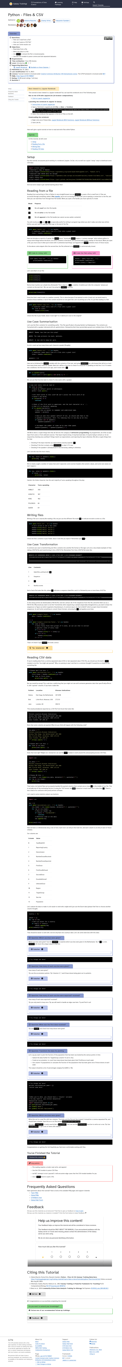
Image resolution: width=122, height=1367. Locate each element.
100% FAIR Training (41, 1348)
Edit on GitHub (40, 1362)
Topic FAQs (34, 1193)
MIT (104, 74)
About (37, 1341)
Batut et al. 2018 (94, 1352)
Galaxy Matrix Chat (67, 1350)
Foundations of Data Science (39, 4)
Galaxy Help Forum (37, 1200)
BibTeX (35, 1294)
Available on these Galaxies (39, 67)
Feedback (10, 96)
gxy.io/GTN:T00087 (46, 1356)
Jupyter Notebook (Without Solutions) (87, 120)
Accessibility (38, 1346)
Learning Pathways (59, 4)
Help (74, 4)
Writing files (36, 146)
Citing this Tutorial (13, 99)
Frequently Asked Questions (13, 92)
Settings (85, 4)
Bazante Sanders (61, 21)
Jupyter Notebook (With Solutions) (63, 120)
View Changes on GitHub (43, 1364)
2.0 (18, 78)
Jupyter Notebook (20, 67)
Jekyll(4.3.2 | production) (69, 1360)
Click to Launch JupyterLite (41, 98)
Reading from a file (38, 144)
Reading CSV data (38, 149)
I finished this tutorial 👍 (36, 1157)
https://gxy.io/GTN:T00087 (25, 76)
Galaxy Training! (18, 3)
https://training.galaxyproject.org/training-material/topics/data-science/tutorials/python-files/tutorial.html (65, 1279)
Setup (9, 88)
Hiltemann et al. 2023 (96, 1349)
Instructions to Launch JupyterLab (43, 104)
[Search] (101, 5)
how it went (79, 1211)
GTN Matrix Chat (36, 1198)
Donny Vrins (44, 21)
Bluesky (93, 1343)
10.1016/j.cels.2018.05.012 (99, 1288)
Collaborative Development (42, 1350)
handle (57, 196)
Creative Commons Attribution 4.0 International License (59, 74)
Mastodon (94, 1341)
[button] (40, 1294)
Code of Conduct (40, 1343)
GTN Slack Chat (66, 1346)
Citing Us (92, 1354)
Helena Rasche (26, 21)
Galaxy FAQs (35, 1195)
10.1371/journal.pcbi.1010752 (55, 1286)
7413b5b (69, 1356)
